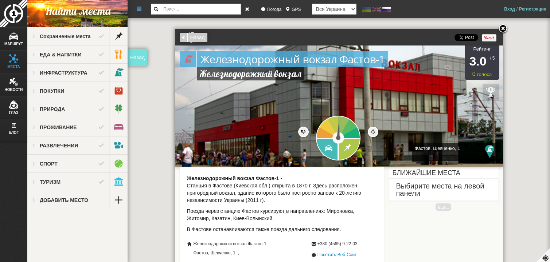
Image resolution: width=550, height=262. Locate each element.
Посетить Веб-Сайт (337, 254)
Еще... (443, 207)
